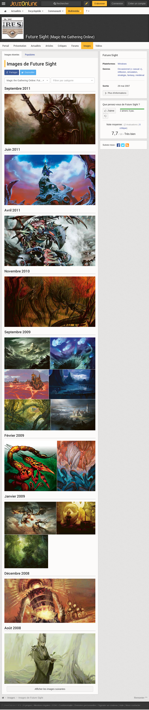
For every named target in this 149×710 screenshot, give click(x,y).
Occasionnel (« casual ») (130, 69)
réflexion (122, 72)
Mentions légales (42, 705)
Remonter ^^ (140, 697)
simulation (132, 72)
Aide (121, 705)
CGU (54, 705)
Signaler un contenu (108, 705)
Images (11, 697)
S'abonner (99, 3)
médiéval (140, 75)
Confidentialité (66, 705)
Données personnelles (85, 705)
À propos (27, 705)
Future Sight (60, 36)
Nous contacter (133, 705)
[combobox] (27, 80)
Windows (122, 63)
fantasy (130, 75)
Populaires (30, 54)
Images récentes (11, 54)
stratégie (122, 75)
